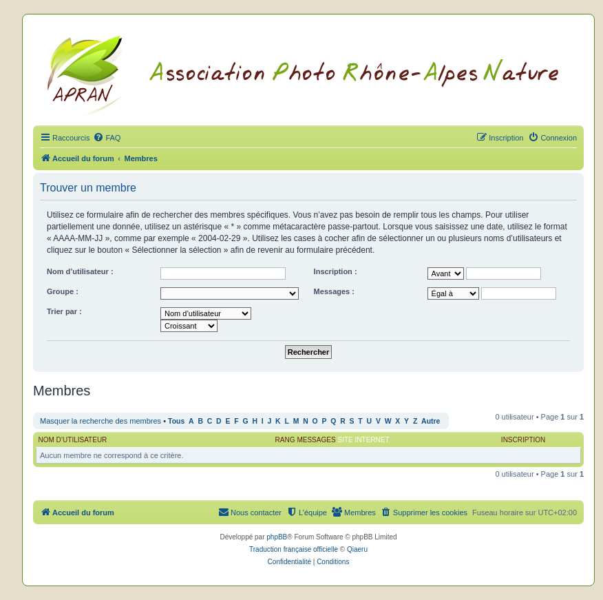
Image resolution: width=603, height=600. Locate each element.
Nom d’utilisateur (73, 440)
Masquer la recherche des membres (100, 421)
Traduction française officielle (293, 549)
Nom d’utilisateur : (80, 271)
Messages (316, 440)
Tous (176, 421)
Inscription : (335, 271)
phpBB (276, 537)
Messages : (334, 291)
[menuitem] (106, 138)
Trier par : (64, 311)
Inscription (523, 440)
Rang (285, 440)
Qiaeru (357, 549)
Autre (430, 421)
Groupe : (62, 291)
